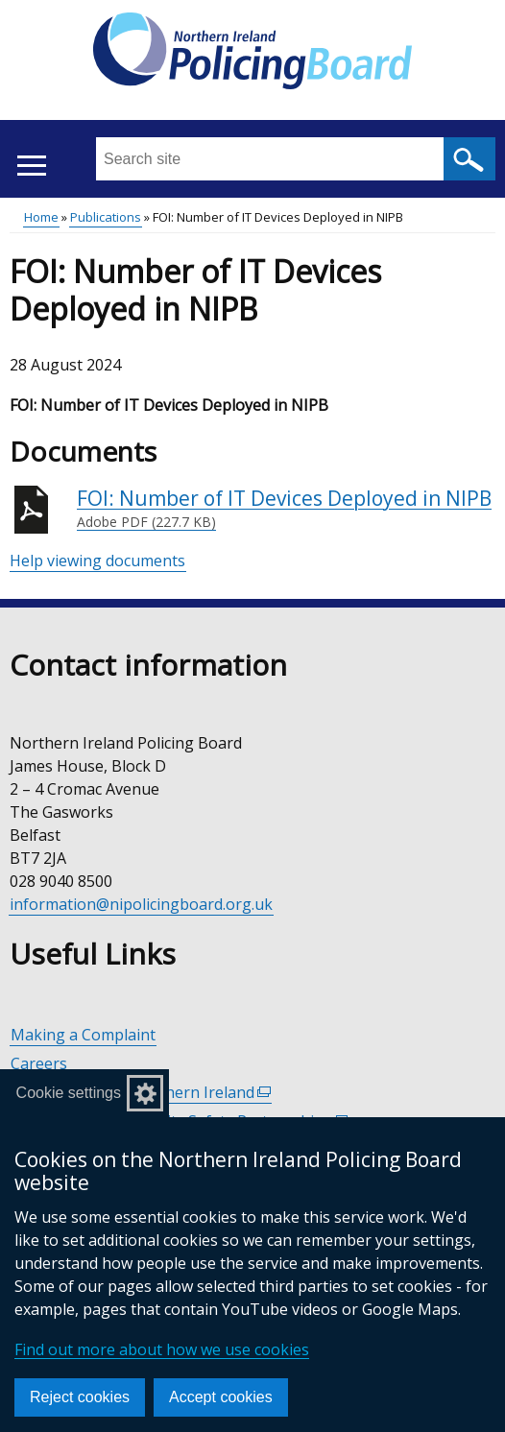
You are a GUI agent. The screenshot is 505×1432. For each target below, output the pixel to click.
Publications (105, 217)
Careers (39, 1063)
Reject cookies (80, 1397)
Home (41, 217)
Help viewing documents (97, 560)
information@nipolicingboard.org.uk (141, 904)
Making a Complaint (83, 1034)
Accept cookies (221, 1397)
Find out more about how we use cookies (161, 1349)
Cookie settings (68, 1093)
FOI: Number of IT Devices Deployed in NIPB (284, 509)
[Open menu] (31, 165)
